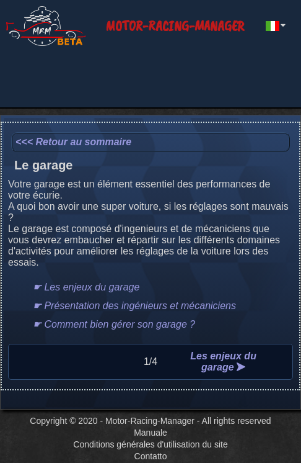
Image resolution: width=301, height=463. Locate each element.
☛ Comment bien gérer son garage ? (114, 324)
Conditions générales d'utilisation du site (150, 444)
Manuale (150, 433)
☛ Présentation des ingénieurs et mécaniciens (134, 305)
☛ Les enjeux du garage (86, 287)
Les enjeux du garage (223, 361)
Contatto (150, 456)
